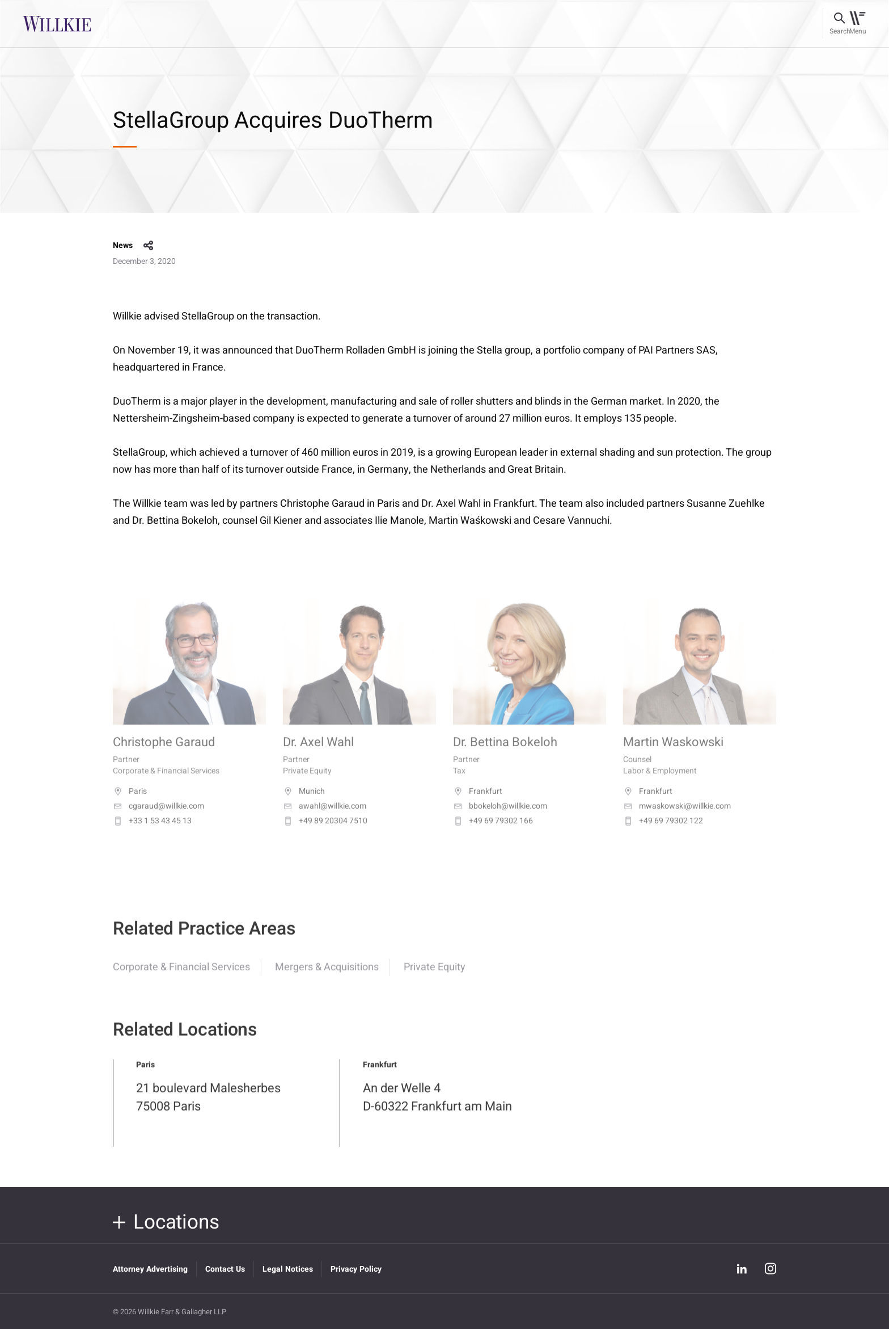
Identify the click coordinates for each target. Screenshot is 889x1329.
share (148, 246)
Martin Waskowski (673, 755)
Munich (304, 804)
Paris (130, 804)
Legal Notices (288, 1269)
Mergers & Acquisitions (327, 976)
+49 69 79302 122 (663, 833)
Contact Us (225, 1269)
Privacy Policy (356, 1269)
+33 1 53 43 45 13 (152, 833)
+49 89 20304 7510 (325, 833)
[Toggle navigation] (857, 24)
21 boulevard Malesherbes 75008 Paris (208, 1106)
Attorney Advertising (150, 1269)
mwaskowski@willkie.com (677, 819)
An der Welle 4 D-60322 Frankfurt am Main (437, 1106)
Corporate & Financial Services (181, 976)
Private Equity (434, 976)
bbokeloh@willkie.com (500, 819)
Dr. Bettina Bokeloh (505, 755)
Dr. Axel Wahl (318, 755)
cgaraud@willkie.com (158, 819)
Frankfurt (477, 804)
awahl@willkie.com (324, 819)
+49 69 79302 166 (493, 833)
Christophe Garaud (164, 755)
